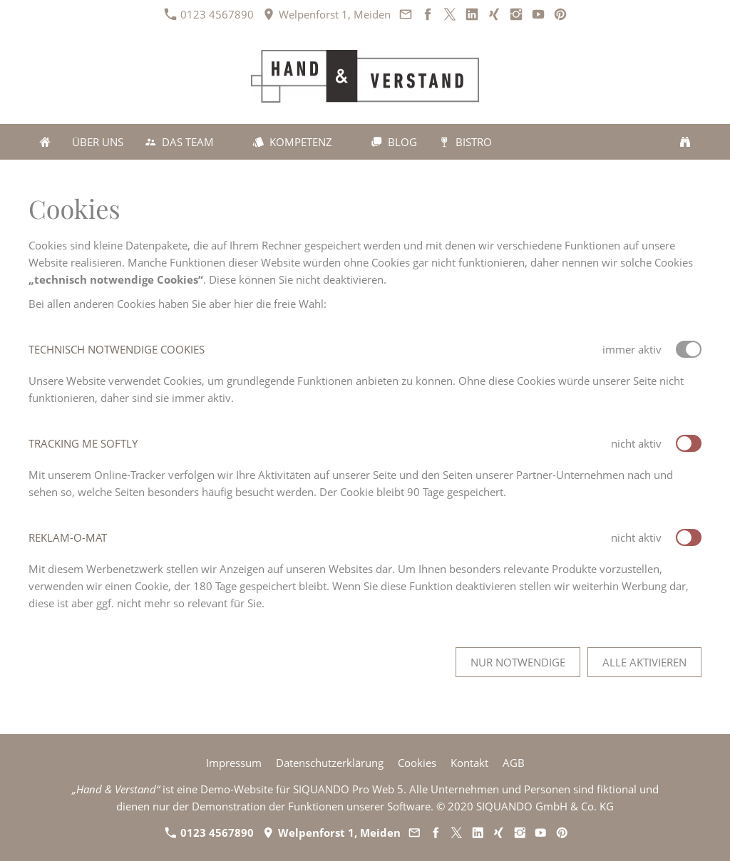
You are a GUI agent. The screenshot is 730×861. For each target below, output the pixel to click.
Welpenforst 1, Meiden (326, 14)
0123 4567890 (209, 14)
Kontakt (469, 763)
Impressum (234, 763)
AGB (514, 763)
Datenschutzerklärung (330, 763)
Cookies (417, 763)
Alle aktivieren (644, 662)
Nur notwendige (518, 662)
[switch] (688, 443)
